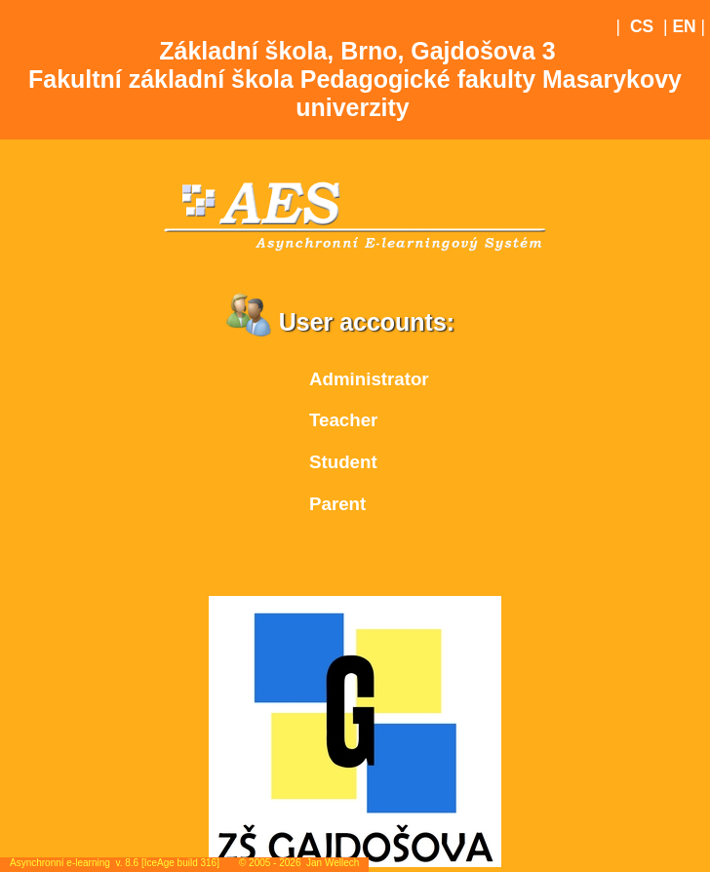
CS (641, 26)
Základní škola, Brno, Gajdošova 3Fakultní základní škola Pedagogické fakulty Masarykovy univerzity (355, 79)
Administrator (369, 379)
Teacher (343, 420)
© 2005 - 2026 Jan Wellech (299, 862)
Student (343, 462)
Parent (337, 504)
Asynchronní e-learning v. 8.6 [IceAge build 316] (114, 862)
